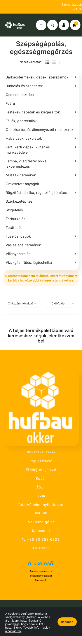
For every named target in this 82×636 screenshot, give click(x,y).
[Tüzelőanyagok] (41, 236)
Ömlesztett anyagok (22, 184)
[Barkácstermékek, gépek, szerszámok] (41, 77)
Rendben (67, 622)
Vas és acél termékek (23, 245)
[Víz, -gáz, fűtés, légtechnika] (41, 262)
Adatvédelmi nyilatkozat (41, 505)
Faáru (10, 103)
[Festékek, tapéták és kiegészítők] (41, 112)
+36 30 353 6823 (41, 539)
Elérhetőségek (72, 4)
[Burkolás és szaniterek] (41, 86)
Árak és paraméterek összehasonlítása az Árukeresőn (41, 576)
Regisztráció (41, 461)
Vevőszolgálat (41, 522)
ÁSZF (41, 487)
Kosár (41, 478)
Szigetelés (14, 210)
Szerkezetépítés (19, 201)
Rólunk (77, 9)
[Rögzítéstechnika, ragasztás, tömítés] (41, 192)
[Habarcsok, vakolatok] (41, 138)
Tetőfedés (14, 227)
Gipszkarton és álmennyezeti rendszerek (39, 129)
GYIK (41, 496)
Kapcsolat (41, 531)
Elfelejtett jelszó (41, 470)
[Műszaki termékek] (41, 175)
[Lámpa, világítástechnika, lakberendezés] (41, 164)
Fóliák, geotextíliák (21, 121)
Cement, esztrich (20, 94)
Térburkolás (15, 219)
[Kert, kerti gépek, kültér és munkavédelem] (41, 150)
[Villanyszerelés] (41, 253)
